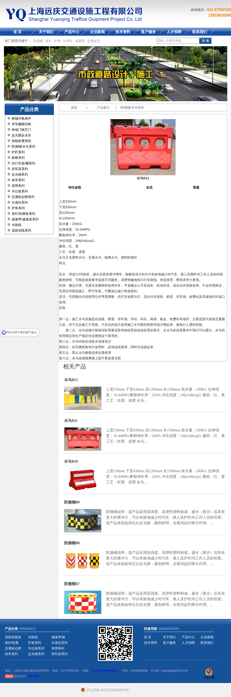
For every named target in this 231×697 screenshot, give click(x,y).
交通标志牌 (13, 648)
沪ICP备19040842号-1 (105, 670)
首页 (74, 107)
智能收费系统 (21, 141)
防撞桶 (38, 41)
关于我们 (46, 32)
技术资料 (123, 32)
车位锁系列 (20, 191)
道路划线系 (13, 637)
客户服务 (148, 32)
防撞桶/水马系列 (23, 146)
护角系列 (18, 208)
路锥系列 (18, 158)
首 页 (17, 32)
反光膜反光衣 (21, 135)
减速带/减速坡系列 (25, 219)
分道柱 (68, 41)
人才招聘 (174, 32)
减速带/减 (58, 637)
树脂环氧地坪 (21, 118)
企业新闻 (97, 32)
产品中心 (71, 32)
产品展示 (103, 107)
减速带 (80, 41)
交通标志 (93, 41)
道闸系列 (18, 185)
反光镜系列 (20, 174)
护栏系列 (18, 152)
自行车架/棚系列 (23, 163)
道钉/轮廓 (12, 643)
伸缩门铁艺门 (21, 130)
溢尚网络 (33, 676)
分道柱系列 (20, 202)
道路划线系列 (21, 230)
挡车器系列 (20, 169)
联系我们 (199, 32)
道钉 (48, 41)
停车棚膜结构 (21, 124)
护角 (57, 41)
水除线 (16, 225)
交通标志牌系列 (23, 197)
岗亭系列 (18, 180)
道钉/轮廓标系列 (23, 213)
